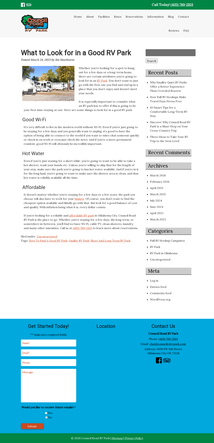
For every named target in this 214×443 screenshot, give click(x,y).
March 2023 (158, 219)
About (90, 16)
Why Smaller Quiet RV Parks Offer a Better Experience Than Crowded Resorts (168, 86)
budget (79, 198)
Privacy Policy (134, 438)
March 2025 (158, 194)
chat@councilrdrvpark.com (167, 344)
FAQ (186, 30)
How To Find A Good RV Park (48, 240)
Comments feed (160, 293)
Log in (154, 280)
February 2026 (159, 181)
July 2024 (156, 200)
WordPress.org (160, 299)
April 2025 (156, 188)
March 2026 (158, 175)
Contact (183, 16)
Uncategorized (47, 236)
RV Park (102, 80)
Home (78, 16)
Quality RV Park (79, 240)
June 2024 (156, 207)
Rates (117, 16)
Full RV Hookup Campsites (167, 240)
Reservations (134, 16)
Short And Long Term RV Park (110, 240)
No (50, 417)
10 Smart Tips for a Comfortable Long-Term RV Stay (168, 112)
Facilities (104, 16)
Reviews (174, 30)
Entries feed (158, 287)
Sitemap (117, 438)
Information (155, 16)
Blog (171, 16)
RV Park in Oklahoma (163, 253)
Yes (50, 413)
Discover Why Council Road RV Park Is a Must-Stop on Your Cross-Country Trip (170, 126)
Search (151, 61)
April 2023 (156, 213)
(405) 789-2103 (182, 5)
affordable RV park (81, 215)
